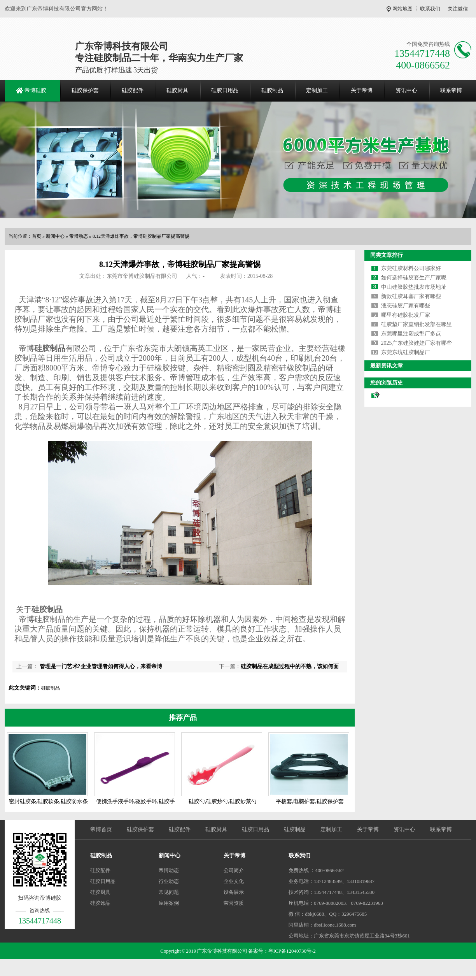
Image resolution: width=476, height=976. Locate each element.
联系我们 (430, 9)
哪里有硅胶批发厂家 (405, 315)
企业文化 (234, 881)
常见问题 (169, 892)
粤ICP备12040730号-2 (292, 951)
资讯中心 (406, 90)
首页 (36, 236)
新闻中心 (55, 236)
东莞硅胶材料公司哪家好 (411, 268)
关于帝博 (362, 90)
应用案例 (169, 903)
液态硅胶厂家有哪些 (405, 306)
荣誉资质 (234, 903)
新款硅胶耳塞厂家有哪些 (411, 296)
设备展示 (234, 892)
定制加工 (317, 90)
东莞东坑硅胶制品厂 (405, 352)
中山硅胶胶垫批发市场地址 (413, 287)
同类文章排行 (386, 255)
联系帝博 (451, 90)
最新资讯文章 (386, 366)
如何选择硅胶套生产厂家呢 (413, 278)
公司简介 (234, 870)
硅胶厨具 (177, 90)
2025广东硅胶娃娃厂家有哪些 (416, 343)
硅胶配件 (133, 90)
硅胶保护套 (85, 90)
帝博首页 (101, 829)
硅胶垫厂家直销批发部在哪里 (416, 324)
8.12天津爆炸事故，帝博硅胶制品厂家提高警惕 (141, 236)
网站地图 (402, 9)
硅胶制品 (272, 90)
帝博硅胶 (35, 90)
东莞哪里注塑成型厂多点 (411, 334)
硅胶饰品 (100, 903)
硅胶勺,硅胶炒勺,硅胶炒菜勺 (223, 801)
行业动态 (169, 881)
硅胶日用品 (224, 90)
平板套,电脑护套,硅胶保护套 (310, 801)
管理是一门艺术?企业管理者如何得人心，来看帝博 (100, 666)
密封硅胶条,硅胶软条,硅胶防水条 (48, 801)
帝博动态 (78, 236)
